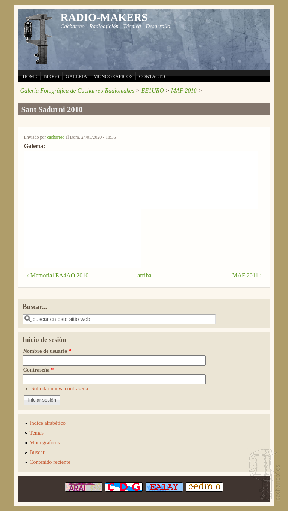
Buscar (37, 452)
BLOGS (52, 76)
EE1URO (152, 90)
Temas (37, 433)
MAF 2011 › (247, 275)
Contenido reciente (50, 462)
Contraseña (38, 370)
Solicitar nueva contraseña (59, 388)
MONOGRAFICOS (112, 76)
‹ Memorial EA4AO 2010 (57, 275)
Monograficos (45, 442)
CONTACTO (152, 76)
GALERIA (76, 76)
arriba (142, 275)
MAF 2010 (184, 90)
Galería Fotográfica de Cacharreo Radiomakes (77, 90)
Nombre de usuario (47, 351)
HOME (29, 76)
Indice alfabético (48, 423)
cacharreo (55, 137)
